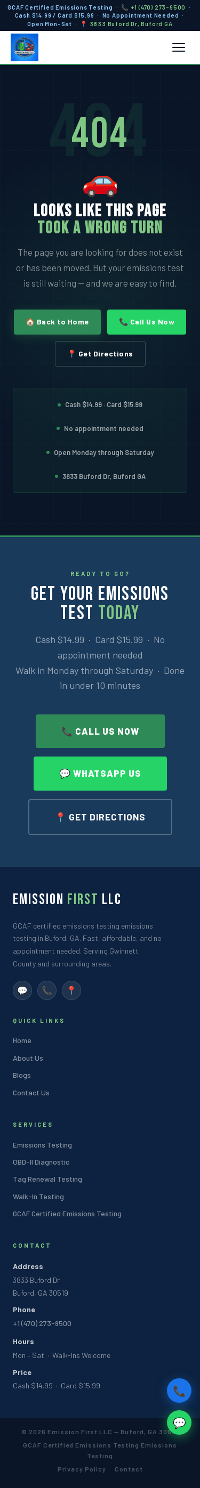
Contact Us (31, 1092)
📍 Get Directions (100, 353)
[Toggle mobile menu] (178, 47)
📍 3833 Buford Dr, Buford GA (126, 23)
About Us (28, 1057)
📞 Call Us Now (147, 321)
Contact (129, 1469)
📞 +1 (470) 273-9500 (153, 7)
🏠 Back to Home (57, 321)
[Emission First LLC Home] (24, 47)
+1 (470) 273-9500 (42, 1323)
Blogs (22, 1074)
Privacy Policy (82, 1469)
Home (22, 1040)
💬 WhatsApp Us (100, 773)
